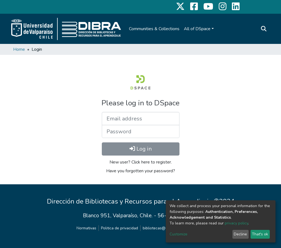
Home (19, 49)
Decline (240, 234)
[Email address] (140, 118)
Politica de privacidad (119, 228)
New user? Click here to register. (140, 162)
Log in (141, 149)
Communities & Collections (154, 29)
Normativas (86, 228)
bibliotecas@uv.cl (158, 228)
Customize (178, 234)
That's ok (260, 234)
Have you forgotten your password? (140, 171)
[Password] (140, 131)
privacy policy (236, 223)
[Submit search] (263, 29)
